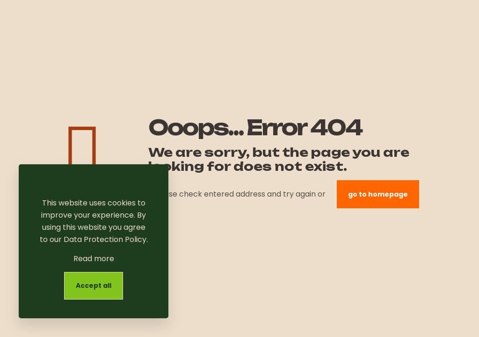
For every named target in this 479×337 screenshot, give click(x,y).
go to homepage (378, 194)
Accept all (93, 285)
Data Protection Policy (105, 239)
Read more (93, 258)
